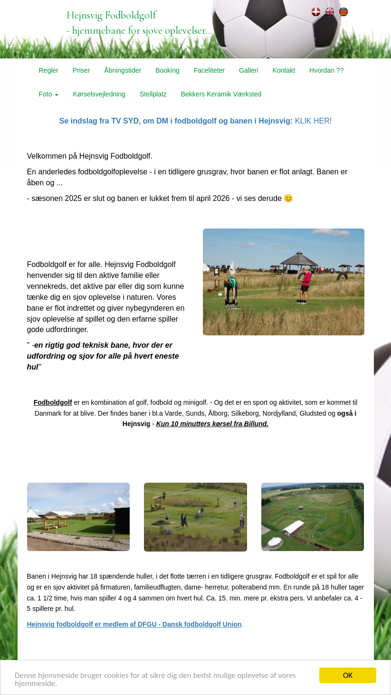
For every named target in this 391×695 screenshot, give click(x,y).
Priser (81, 70)
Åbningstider (122, 70)
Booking (167, 70)
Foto (49, 94)
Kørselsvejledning (99, 94)
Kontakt (284, 70)
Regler (48, 70)
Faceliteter (209, 70)
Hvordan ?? (326, 70)
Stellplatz (153, 94)
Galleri (248, 70)
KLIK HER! (195, 121)
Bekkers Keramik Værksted (221, 94)
